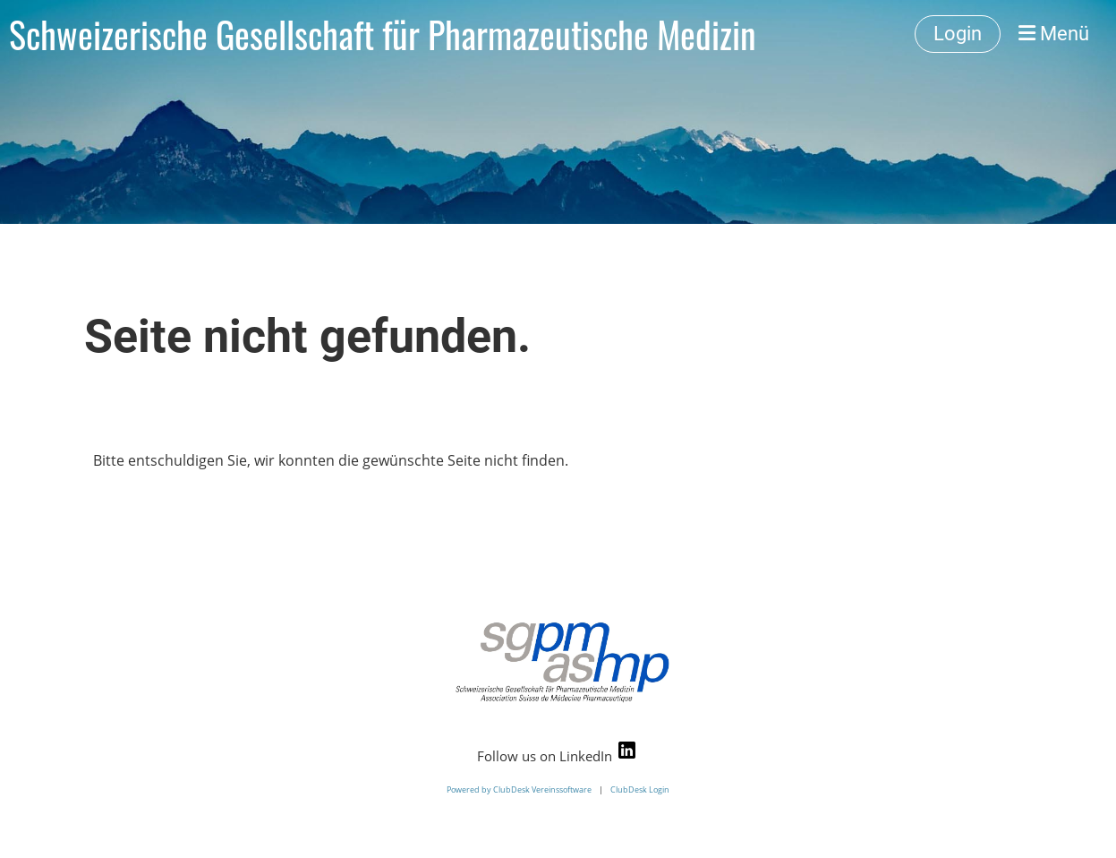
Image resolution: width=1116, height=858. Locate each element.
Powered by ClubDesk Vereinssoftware (519, 789)
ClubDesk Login (639, 789)
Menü (1053, 33)
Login (957, 33)
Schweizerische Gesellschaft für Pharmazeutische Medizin (382, 34)
